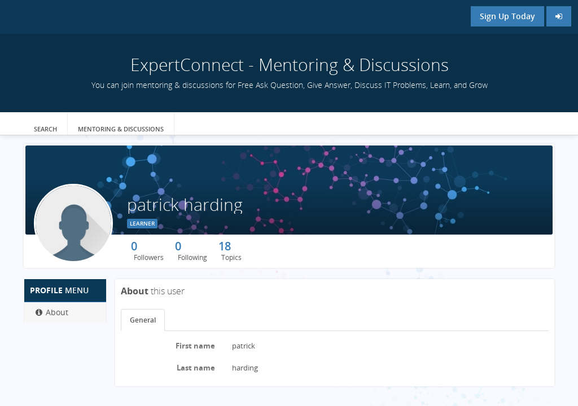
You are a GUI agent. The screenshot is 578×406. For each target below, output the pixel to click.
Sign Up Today (507, 16)
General (143, 320)
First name (195, 346)
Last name (196, 368)
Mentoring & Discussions (121, 129)
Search (45, 129)
